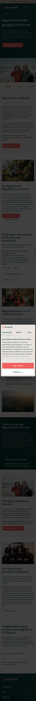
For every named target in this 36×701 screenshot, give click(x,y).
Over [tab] (29, 332)
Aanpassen (18, 372)
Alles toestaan (18, 365)
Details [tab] (18, 332)
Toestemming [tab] (7, 332)
